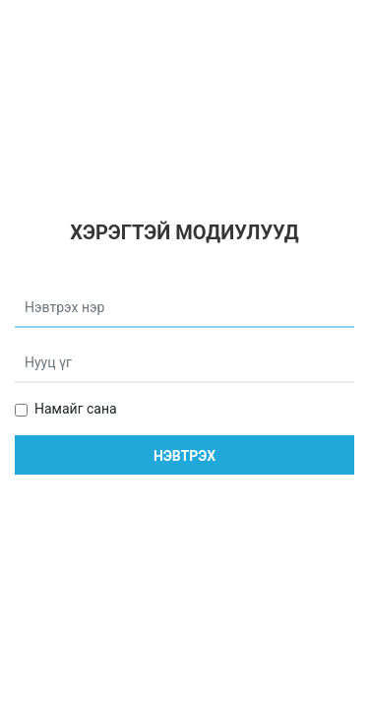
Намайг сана (75, 409)
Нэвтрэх (184, 456)
